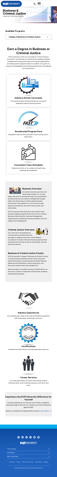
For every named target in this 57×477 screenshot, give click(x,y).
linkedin (22, 437)
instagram (18, 437)
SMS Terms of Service (27, 462)
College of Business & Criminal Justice (24, 37)
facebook (38, 437)
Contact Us (12, 462)
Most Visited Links (12, 456)
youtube (34, 437)
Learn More (45, 411)
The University (11, 449)
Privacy (18, 462)
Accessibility (38, 462)
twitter (30, 437)
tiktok (26, 437)
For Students (11, 452)
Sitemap (46, 462)
